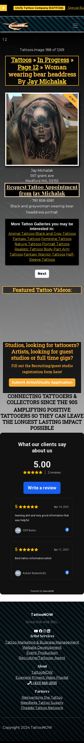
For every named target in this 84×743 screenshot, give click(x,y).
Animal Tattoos (21, 234)
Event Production (42, 653)
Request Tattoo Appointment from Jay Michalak (42, 190)
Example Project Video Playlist (42, 678)
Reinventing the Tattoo (42, 697)
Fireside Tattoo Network (42, 708)
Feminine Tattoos (56, 239)
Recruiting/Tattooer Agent (42, 658)
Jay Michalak (46, 81)
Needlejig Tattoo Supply (42, 703)
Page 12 (28, 67)
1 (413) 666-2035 (42, 683)
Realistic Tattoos (29, 249)
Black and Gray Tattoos (55, 234)
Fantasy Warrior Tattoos (44, 254)
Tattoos (21, 60)
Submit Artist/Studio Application (42, 382)
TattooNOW (42, 672)
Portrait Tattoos (55, 244)
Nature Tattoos (28, 244)
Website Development (42, 647)
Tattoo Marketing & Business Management (42, 642)
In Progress (53, 60)
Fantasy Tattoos (26, 239)
